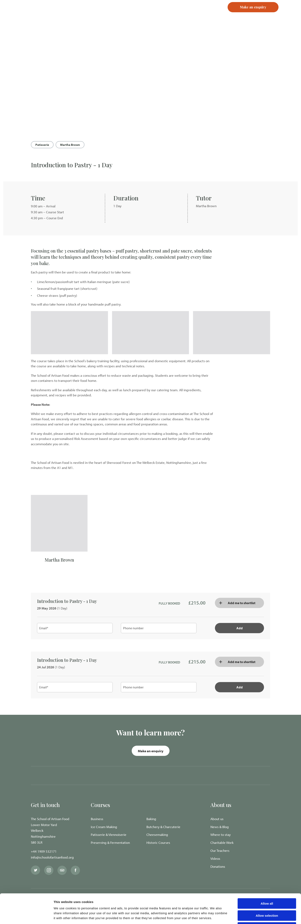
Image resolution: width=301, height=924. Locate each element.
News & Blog (219, 827)
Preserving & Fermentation (110, 842)
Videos (215, 858)
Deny (267, 898)
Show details (214, 916)
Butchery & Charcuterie (163, 827)
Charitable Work (222, 842)
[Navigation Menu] (290, 14)
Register (200, 14)
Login (182, 14)
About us (217, 819)
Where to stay (220, 834)
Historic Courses (158, 842)
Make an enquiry (150, 751)
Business (97, 819)
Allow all (267, 874)
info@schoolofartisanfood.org (52, 857)
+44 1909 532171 (44, 851)
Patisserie (42, 145)
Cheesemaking (157, 834)
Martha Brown (70, 145)
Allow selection (267, 886)
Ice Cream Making (104, 827)
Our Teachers (219, 850)
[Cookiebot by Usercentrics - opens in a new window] (26, 916)
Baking (151, 819)
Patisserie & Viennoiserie (108, 834)
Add (239, 628)
